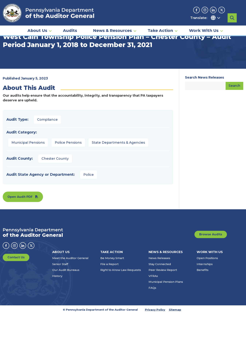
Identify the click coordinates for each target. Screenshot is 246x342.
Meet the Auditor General (70, 286)
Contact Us (16, 285)
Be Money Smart (112, 286)
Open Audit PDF (20, 225)
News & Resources (112, 30)
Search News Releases (204, 106)
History (57, 304)
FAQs (152, 315)
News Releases (159, 286)
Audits (70, 30)
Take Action (160, 30)
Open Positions (207, 286)
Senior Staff (60, 292)
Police (88, 203)
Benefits (202, 298)
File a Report (109, 292)
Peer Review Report (163, 298)
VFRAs (153, 304)
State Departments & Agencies (118, 171)
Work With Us (204, 30)
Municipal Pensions (28, 171)
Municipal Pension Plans (166, 310)
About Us (37, 30)
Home (8, 56)
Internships (205, 292)
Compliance (47, 148)
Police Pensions (68, 171)
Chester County (55, 187)
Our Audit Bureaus (65, 298)
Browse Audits (210, 262)
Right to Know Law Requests (120, 298)
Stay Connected (160, 292)
